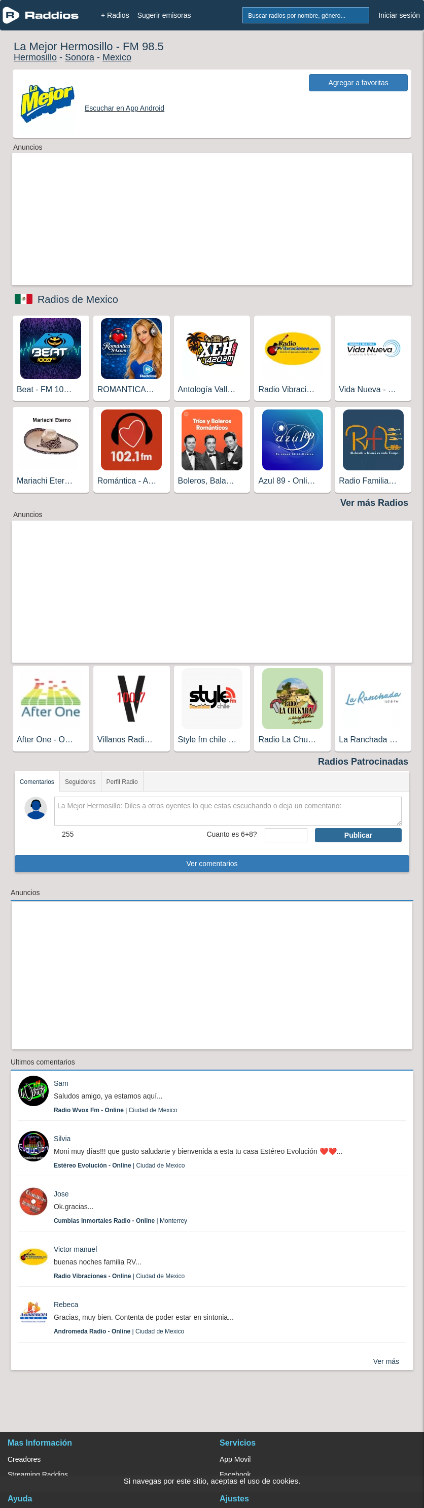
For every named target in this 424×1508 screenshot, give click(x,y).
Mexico (116, 57)
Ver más (386, 1361)
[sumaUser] (286, 835)
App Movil (235, 1459)
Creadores (24, 1459)
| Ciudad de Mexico (116, 1110)
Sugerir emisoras (164, 15)
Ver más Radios (374, 503)
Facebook (235, 1474)
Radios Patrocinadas (363, 762)
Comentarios (37, 781)
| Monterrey (120, 1220)
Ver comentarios (211, 864)
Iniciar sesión (399, 15)
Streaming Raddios (38, 1474)
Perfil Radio (122, 781)
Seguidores (80, 781)
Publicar (358, 835)
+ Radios (115, 15)
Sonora (79, 57)
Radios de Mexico (78, 299)
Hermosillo (35, 57)
